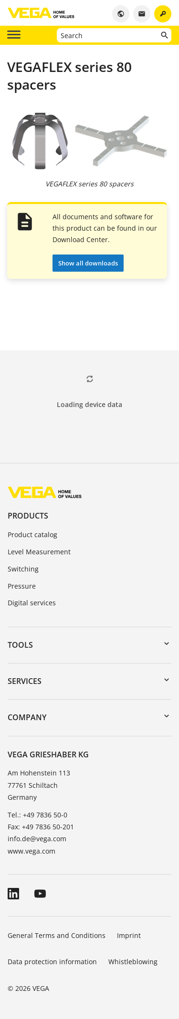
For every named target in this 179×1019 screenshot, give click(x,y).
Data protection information (52, 961)
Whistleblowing (133, 961)
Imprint (129, 935)
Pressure (22, 586)
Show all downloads (88, 263)
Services (25, 681)
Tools (20, 645)
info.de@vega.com (37, 838)
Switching (23, 568)
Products (28, 515)
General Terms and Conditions (56, 935)
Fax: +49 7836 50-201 (41, 826)
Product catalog (32, 534)
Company (27, 717)
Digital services (32, 602)
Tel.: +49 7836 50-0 (37, 814)
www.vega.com (31, 851)
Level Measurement (39, 551)
